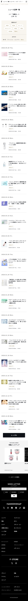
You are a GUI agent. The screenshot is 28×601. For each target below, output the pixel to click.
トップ (2, 4)
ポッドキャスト (17, 528)
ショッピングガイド (5, 586)
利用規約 (16, 541)
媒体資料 (3, 548)
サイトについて (4, 541)
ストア (17, 1)
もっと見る (14, 435)
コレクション (17, 517)
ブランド (3, 573)
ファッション (10, 39)
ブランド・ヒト (22, 1)
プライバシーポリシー (19, 544)
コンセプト (16, 576)
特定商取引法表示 (18, 590)
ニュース (5, 1)
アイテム (3, 576)
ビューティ (12, 1)
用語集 (15, 531)
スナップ (3, 534)
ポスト (15, 521)
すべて (4, 39)
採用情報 (3, 544)
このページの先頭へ (14, 477)
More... (16, 31)
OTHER (22, 492)
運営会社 (3, 551)
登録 (14, 495)
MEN (6, 492)
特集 (8, 1)
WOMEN (14, 492)
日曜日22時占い (5, 528)
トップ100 (3, 531)
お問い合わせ (17, 548)
